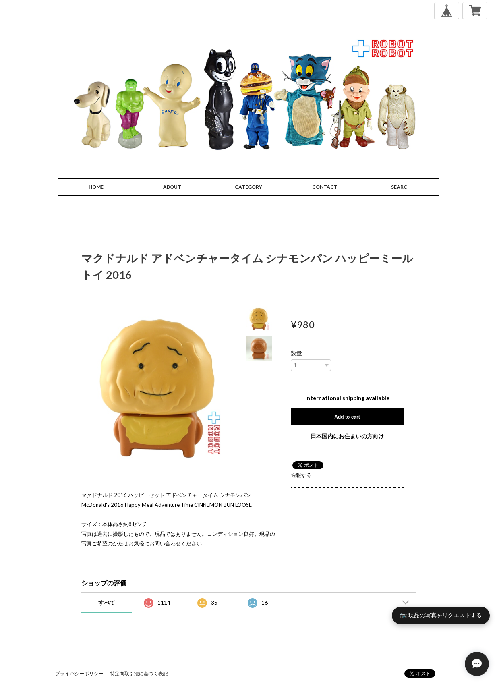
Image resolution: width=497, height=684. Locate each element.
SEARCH (401, 187)
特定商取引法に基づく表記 (139, 673)
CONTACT (325, 187)
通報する (301, 475)
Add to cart (347, 417)
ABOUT (172, 187)
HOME (96, 187)
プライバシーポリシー (79, 673)
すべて (106, 602)
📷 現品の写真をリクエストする (441, 615)
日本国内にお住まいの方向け (347, 436)
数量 (296, 353)
